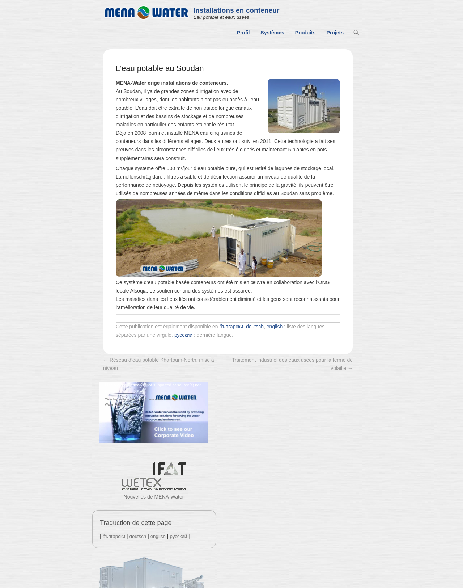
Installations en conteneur (238, 10)
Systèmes (272, 33)
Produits (305, 33)
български (231, 327)
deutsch (255, 327)
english (275, 327)
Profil (243, 33)
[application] (153, 412)
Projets (335, 33)
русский (183, 335)
